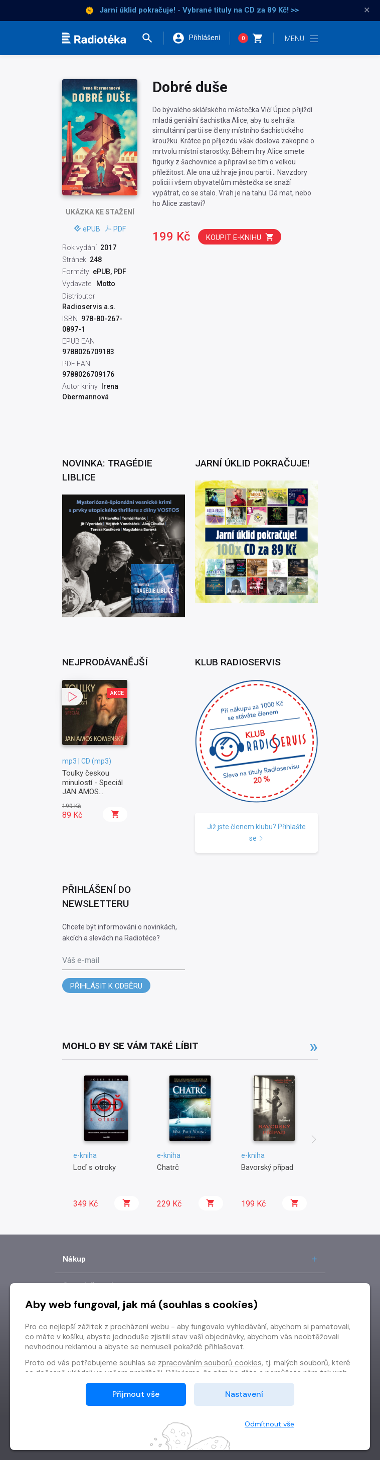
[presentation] (314, 1140)
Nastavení (244, 1394)
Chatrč (168, 1167)
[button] (151, 38)
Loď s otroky (94, 1167)
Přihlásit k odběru (106, 986)
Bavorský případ (267, 1167)
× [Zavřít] (367, 10)
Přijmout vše (135, 1394)
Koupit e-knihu (240, 237)
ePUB (87, 229)
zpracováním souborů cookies (210, 1363)
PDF (115, 229)
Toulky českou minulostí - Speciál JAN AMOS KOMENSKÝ (92, 787)
